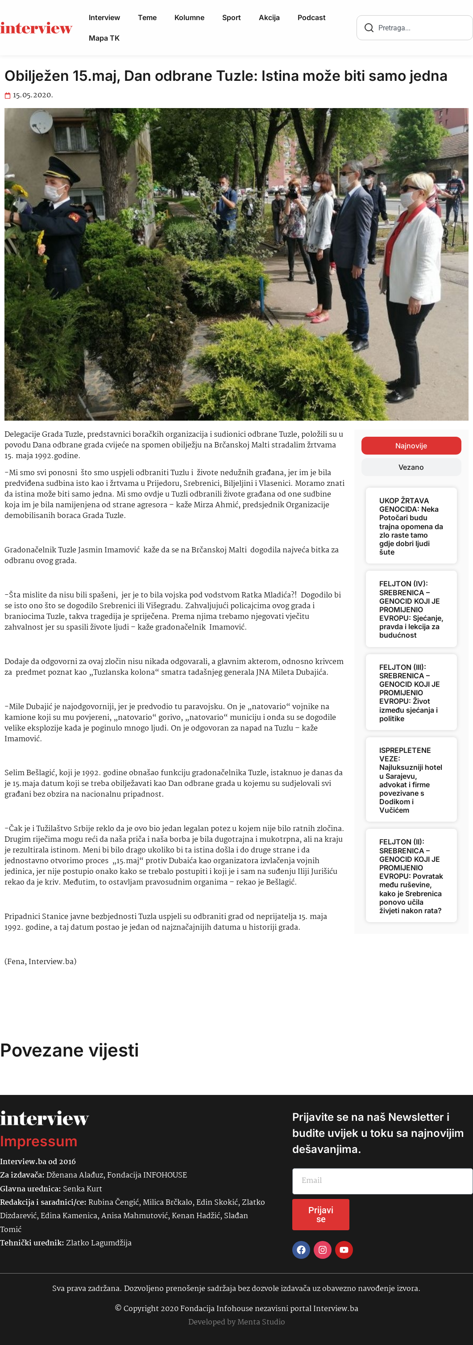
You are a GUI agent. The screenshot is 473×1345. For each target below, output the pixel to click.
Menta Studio (261, 1322)
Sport (231, 17)
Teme (147, 17)
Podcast (312, 17)
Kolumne (189, 17)
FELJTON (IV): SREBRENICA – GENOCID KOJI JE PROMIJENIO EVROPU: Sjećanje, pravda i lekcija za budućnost (411, 609)
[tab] (411, 446)
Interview (104, 17)
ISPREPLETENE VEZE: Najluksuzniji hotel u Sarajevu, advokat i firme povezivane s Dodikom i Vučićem (410, 780)
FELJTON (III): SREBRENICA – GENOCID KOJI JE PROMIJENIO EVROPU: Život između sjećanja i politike (409, 693)
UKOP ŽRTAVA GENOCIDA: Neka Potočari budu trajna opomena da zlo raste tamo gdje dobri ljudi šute (411, 526)
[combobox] (415, 27)
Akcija (269, 17)
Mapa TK (104, 37)
